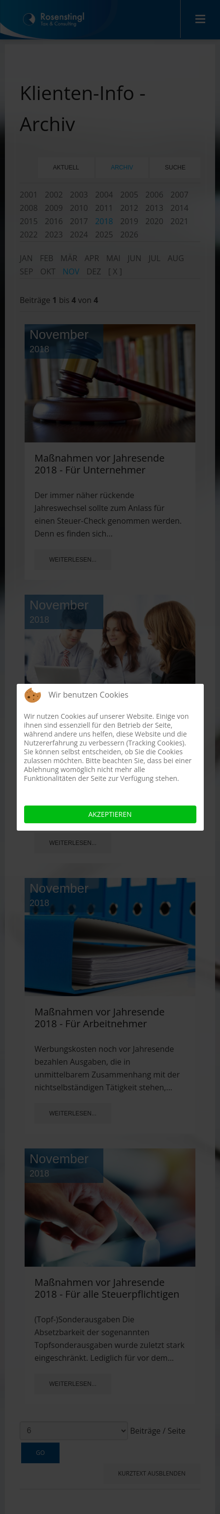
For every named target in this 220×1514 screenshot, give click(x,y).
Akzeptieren (110, 814)
